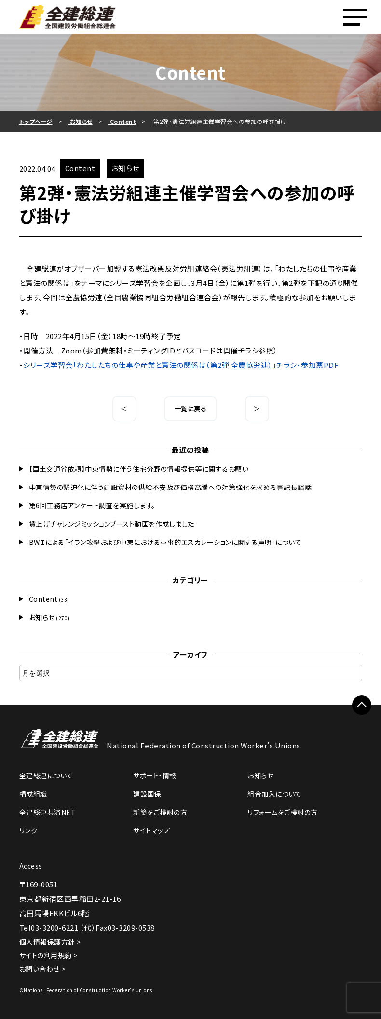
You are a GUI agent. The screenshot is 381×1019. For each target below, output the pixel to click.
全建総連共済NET (47, 812)
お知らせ (42, 617)
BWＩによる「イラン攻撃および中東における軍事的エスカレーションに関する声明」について (165, 542)
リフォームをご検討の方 (282, 812)
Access (30, 865)
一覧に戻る (191, 408)
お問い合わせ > (42, 969)
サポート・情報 (155, 775)
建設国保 (147, 794)
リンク (28, 830)
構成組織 (33, 794)
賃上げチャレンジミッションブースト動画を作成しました (111, 524)
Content (43, 599)
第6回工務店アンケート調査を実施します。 (92, 505)
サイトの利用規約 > (48, 955)
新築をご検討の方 (160, 812)
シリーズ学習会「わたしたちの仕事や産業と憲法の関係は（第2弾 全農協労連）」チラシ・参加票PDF (181, 365)
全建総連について (46, 775)
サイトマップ (151, 830)
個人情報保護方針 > (50, 942)
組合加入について (274, 794)
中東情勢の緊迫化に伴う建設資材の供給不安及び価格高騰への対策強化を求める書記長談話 (170, 487)
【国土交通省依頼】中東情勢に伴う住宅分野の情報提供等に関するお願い (139, 469)
